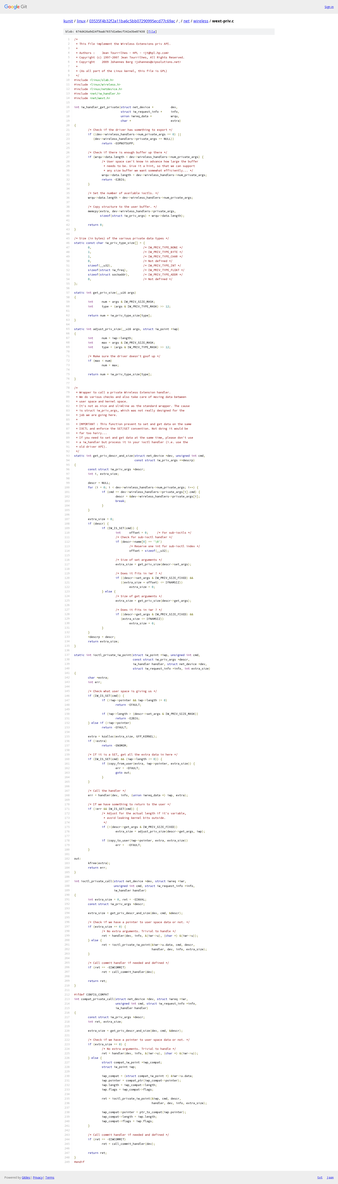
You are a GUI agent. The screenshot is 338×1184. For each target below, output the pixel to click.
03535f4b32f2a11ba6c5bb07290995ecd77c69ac (132, 20)
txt (319, 1177)
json (330, 1177)
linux (81, 20)
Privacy (38, 1177)
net (186, 20)
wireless (200, 20)
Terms (49, 1177)
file (151, 31)
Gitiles (26, 1177)
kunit (68, 20)
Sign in (329, 7)
